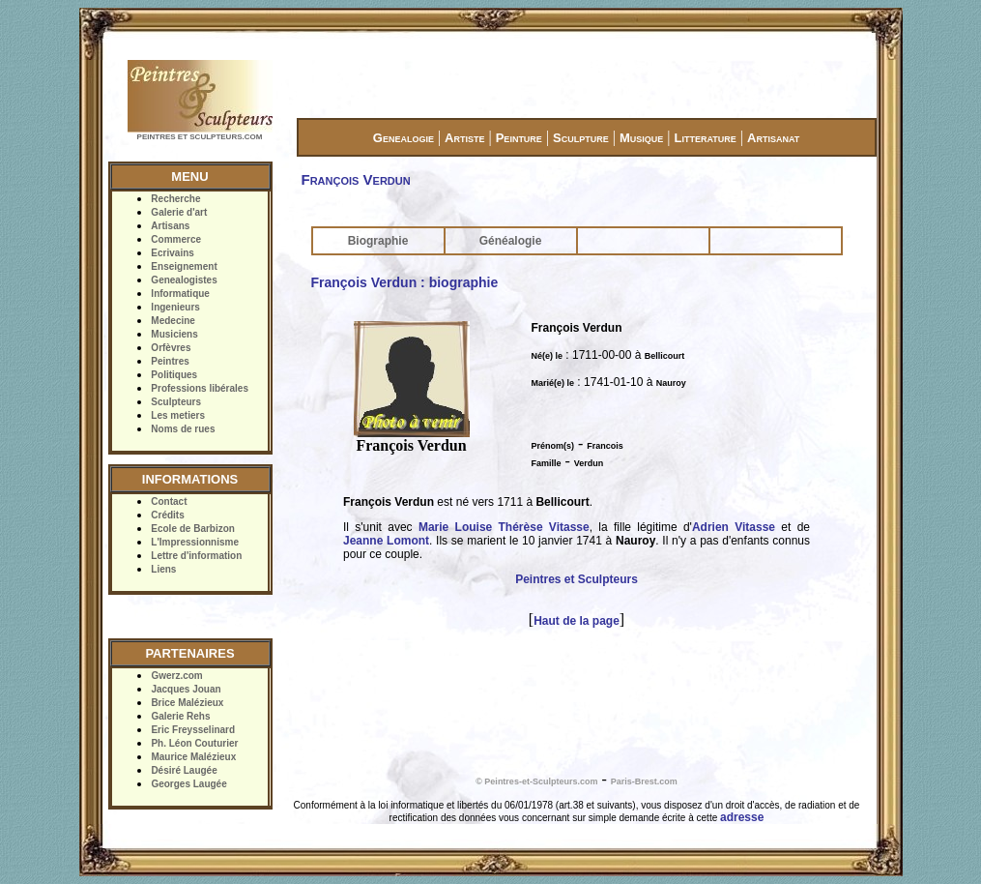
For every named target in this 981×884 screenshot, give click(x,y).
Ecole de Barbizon (193, 528)
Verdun (589, 463)
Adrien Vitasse (733, 527)
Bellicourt (665, 356)
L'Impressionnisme (195, 542)
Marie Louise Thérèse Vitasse (504, 527)
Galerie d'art (179, 212)
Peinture (519, 138)
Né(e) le (547, 356)
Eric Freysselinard (193, 729)
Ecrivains (172, 253)
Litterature (705, 138)
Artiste (464, 138)
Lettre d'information (196, 555)
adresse (742, 817)
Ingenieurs (175, 307)
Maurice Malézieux (193, 756)
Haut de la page (577, 621)
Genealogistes (183, 280)
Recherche (175, 198)
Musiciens (174, 334)
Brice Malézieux (187, 702)
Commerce (176, 239)
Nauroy (671, 383)
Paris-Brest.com (644, 781)
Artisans (170, 226)
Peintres (169, 361)
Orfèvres (170, 347)
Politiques (174, 374)
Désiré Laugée (183, 770)
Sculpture (581, 138)
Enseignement (183, 266)
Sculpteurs (176, 402)
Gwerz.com (176, 675)
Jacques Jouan (185, 689)
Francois (605, 446)
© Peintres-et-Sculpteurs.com (536, 781)
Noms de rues (183, 429)
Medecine (173, 320)
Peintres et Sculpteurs (576, 579)
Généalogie (510, 241)
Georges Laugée (188, 784)
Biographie (378, 241)
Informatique (180, 293)
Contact (169, 501)
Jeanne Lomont (386, 540)
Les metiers (178, 415)
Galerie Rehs (180, 716)
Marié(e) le (553, 383)
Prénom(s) (553, 446)
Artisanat (773, 138)
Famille (547, 463)
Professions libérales (199, 388)
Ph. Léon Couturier (194, 743)
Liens (163, 569)
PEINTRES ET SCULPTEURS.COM (200, 137)
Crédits (167, 515)
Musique (641, 138)
